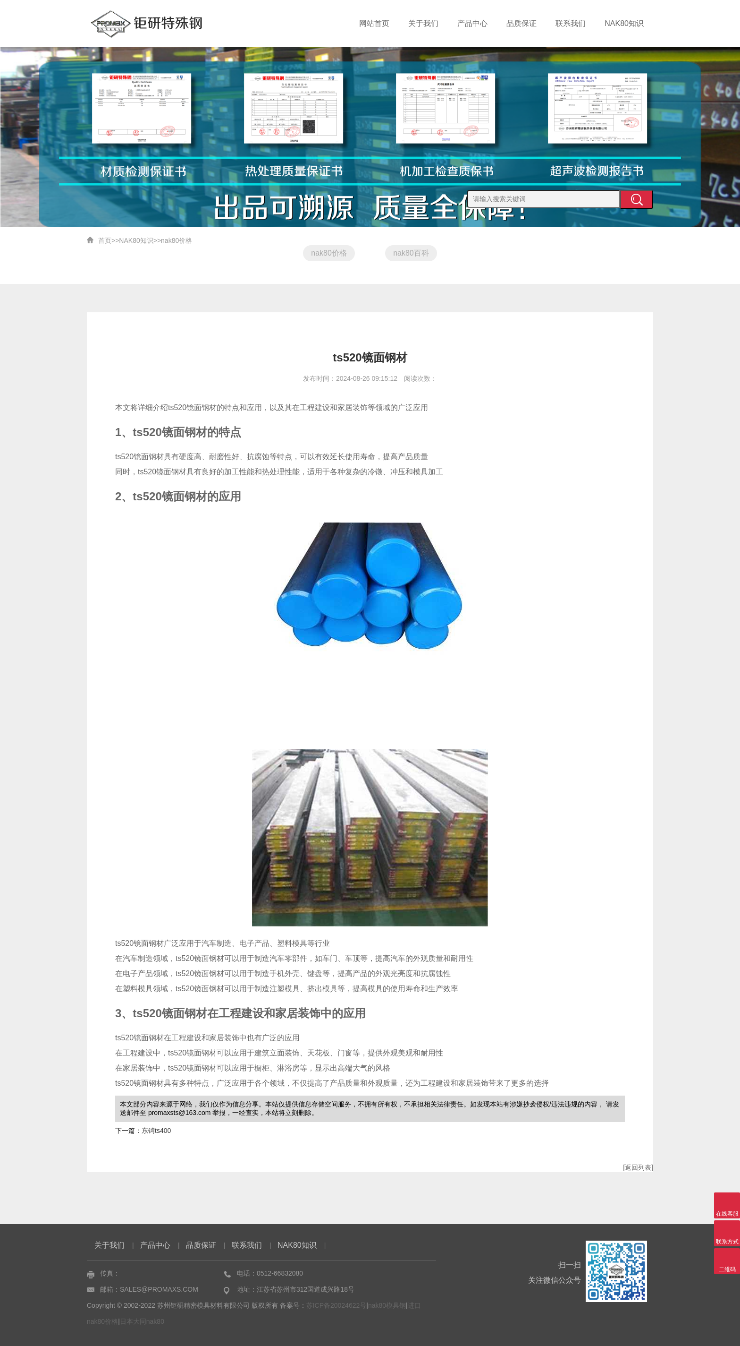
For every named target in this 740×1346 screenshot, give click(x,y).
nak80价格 (176, 240)
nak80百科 (411, 253)
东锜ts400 (156, 1130)
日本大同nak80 (142, 1321)
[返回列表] (638, 1167)
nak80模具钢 (387, 1305)
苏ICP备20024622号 (336, 1305)
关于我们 (423, 23)
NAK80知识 (624, 23)
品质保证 (521, 23)
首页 (104, 240)
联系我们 (570, 23)
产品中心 (472, 23)
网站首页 (374, 23)
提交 (636, 199)
